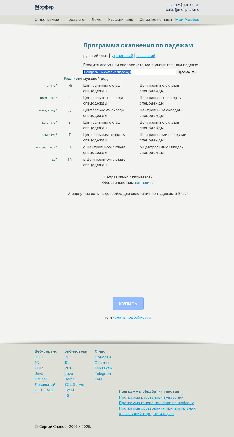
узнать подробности (132, 317)
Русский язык (120, 19)
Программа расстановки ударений (151, 397)
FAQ (98, 379)
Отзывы (102, 362)
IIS (66, 395)
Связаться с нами (156, 19)
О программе (47, 19)
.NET (39, 357)
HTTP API (44, 390)
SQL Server (74, 384)
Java (39, 373)
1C (37, 362)
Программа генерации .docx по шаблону (156, 402)
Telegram (103, 373)
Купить (128, 303)
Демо (96, 19)
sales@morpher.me (182, 9)
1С (66, 362)
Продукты (75, 19)
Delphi (69, 379)
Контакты (103, 368)
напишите (144, 182)
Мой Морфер (187, 19)
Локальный (45, 384)
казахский (145, 55)
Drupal (41, 379)
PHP (39, 368)
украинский (122, 55)
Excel (69, 390)
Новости (103, 357)
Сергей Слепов (53, 426)
